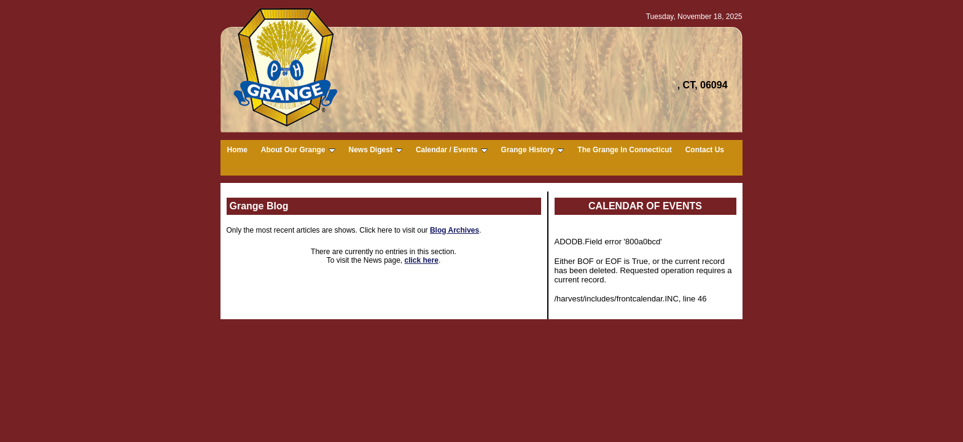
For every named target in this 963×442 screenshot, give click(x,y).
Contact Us (704, 149)
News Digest (375, 149)
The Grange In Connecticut (624, 149)
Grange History (532, 149)
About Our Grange (298, 149)
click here (422, 260)
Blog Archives (454, 230)
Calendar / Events (452, 149)
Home (237, 149)
